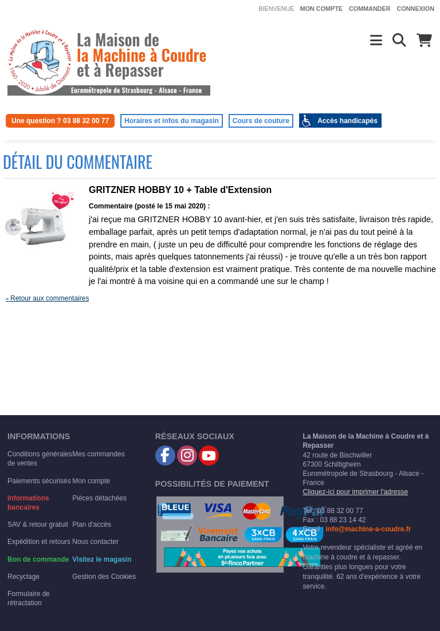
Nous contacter (95, 542)
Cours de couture (261, 121)
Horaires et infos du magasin (171, 121)
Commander (370, 8)
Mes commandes (98, 454)
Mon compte (321, 8)
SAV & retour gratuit (37, 524)
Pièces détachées (99, 498)
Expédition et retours (38, 542)
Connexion (415, 8)
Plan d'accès (91, 524)
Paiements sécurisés (39, 481)
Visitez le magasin (101, 559)
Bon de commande (38, 559)
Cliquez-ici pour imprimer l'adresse (355, 492)
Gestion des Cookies (104, 577)
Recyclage (23, 577)
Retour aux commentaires (47, 298)
